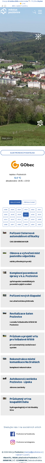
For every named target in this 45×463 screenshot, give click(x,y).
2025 (12, 209)
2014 (5, 219)
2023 (25, 209)
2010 (32, 219)
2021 (39, 209)
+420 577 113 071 (22, 455)
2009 (39, 219)
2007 (12, 224)
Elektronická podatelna (22, 153)
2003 (39, 224)
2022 (32, 209)
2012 (19, 219)
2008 (5, 224)
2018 (19, 214)
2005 (25, 224)
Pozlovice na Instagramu (22, 442)
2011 (25, 219)
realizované (15, 202)
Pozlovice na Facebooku (22, 434)
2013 (12, 219)
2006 (19, 224)
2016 (32, 214)
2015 (39, 214)
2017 (25, 214)
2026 (5, 209)
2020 (5, 214)
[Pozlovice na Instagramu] (5, 6)
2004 (32, 224)
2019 (12, 214)
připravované (29, 202)
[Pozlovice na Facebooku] (2, 6)
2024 (19, 209)
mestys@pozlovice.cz (33, 452)
